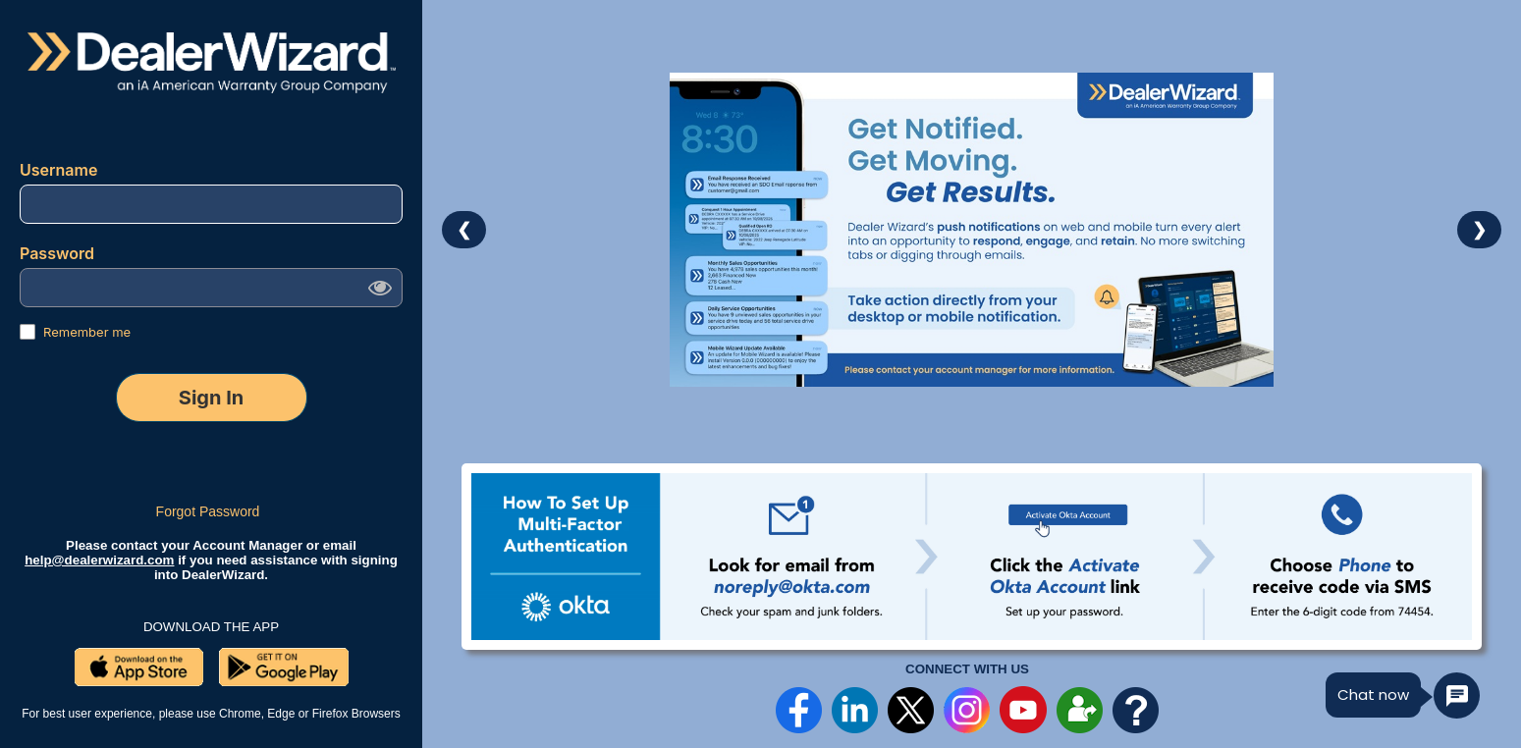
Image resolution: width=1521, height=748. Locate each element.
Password (59, 253)
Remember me (87, 332)
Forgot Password (208, 511)
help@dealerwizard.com (99, 560)
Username (60, 170)
